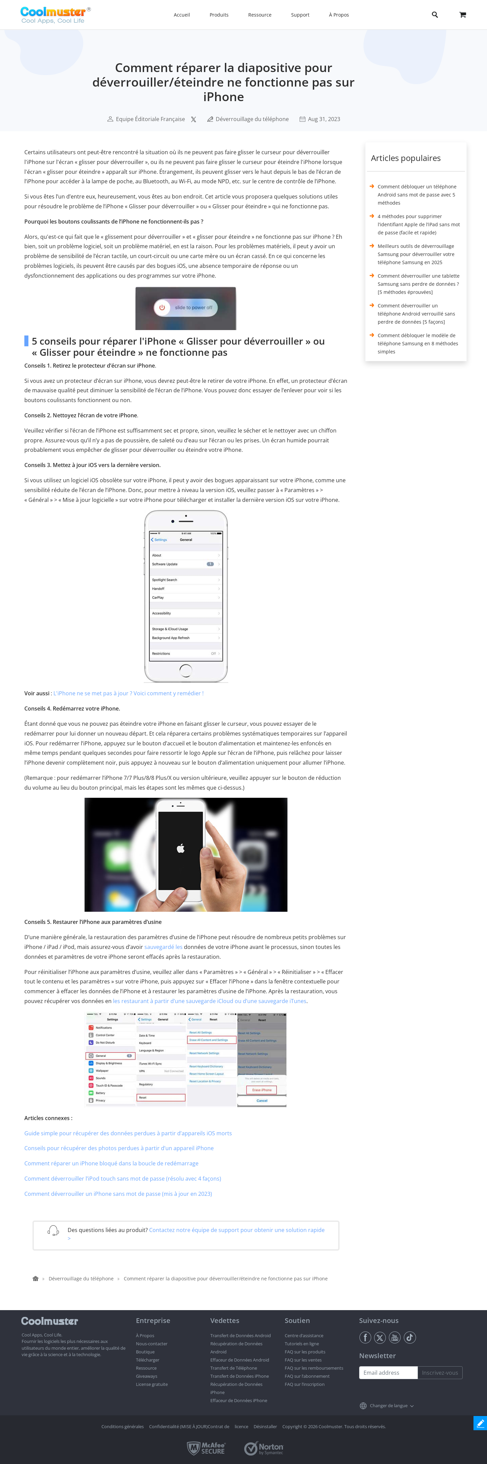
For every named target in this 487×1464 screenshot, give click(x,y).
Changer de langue (389, 1405)
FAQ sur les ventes (303, 1360)
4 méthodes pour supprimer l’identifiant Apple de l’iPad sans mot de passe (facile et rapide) (419, 224)
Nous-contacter (151, 1344)
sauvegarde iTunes (282, 1001)
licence (241, 1426)
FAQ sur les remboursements (314, 1368)
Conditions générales (122, 1426)
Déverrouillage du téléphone (252, 119)
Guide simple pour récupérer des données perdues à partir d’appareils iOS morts (128, 1133)
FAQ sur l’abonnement (307, 1376)
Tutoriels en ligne (302, 1344)
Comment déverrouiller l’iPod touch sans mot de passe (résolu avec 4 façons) (122, 1178)
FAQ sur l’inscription (305, 1384)
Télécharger (147, 1360)
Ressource (146, 1368)
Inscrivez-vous (440, 1372)
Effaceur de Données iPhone (238, 1400)
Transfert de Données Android (240, 1335)
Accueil (182, 14)
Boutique (145, 1352)
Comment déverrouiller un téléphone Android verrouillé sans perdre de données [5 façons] (416, 313)
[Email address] (388, 1372)
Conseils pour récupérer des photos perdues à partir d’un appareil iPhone (119, 1148)
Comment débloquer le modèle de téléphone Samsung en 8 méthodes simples (418, 343)
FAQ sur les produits (305, 1352)
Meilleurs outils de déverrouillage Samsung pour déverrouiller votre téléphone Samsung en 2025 (416, 254)
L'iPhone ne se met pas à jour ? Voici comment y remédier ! (128, 693)
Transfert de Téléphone (233, 1368)
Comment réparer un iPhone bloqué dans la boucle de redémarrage (111, 1163)
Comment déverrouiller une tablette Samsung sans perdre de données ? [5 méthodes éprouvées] (419, 284)
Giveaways (146, 1376)
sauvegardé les (163, 947)
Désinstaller (265, 1426)
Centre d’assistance (304, 1335)
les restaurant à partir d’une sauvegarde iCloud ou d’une (185, 1001)
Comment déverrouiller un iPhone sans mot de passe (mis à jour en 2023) (118, 1194)
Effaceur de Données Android (239, 1360)
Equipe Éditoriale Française (150, 119)
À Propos (145, 1335)
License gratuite (152, 1384)
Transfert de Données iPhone (239, 1376)
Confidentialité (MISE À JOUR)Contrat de (189, 1426)
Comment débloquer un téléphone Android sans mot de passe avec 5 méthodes (417, 194)
